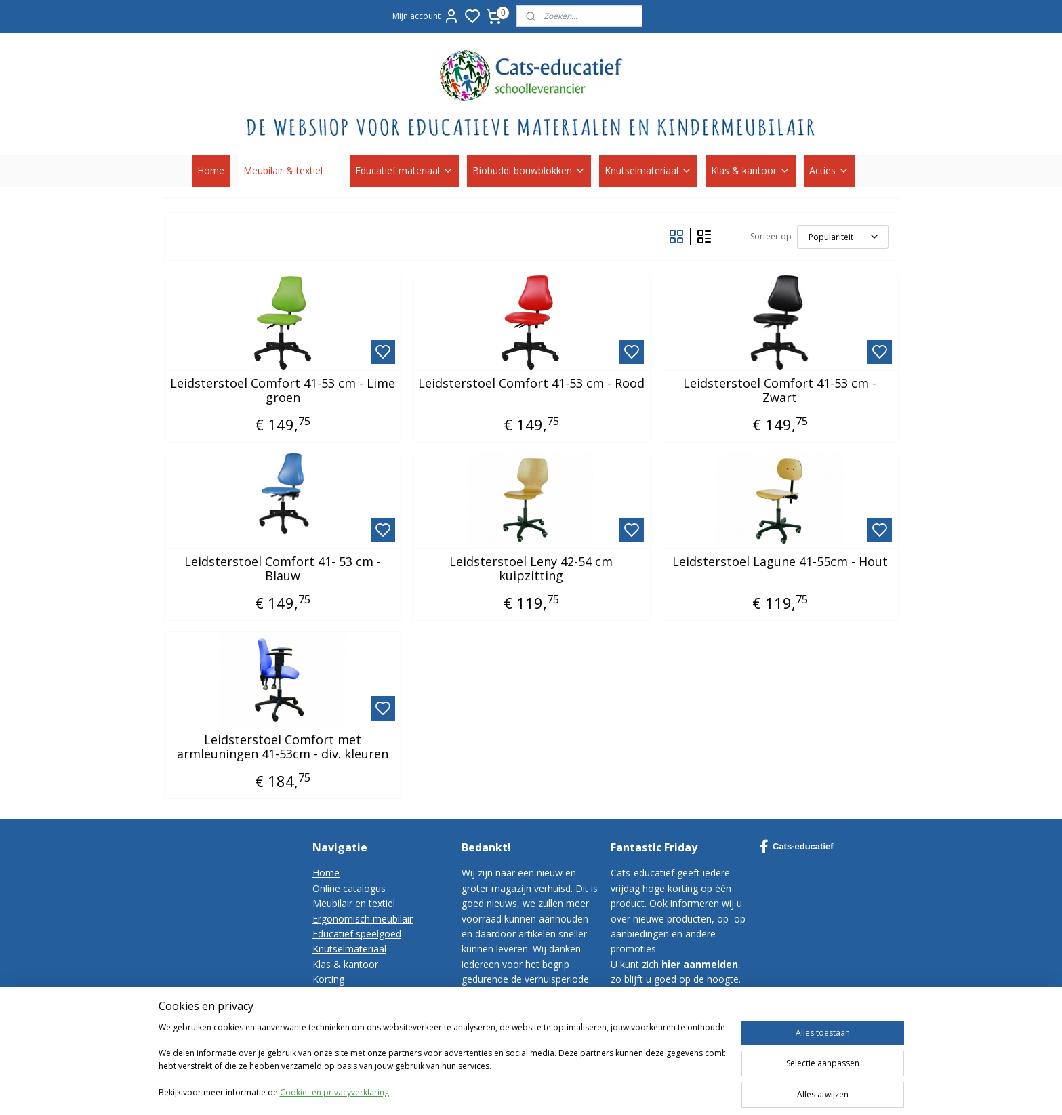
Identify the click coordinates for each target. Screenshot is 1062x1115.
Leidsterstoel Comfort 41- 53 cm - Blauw (282, 569)
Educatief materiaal (404, 170)
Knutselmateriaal (648, 170)
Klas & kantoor (750, 170)
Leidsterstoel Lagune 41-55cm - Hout (779, 561)
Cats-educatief (797, 846)
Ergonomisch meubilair (362, 918)
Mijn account (425, 16)
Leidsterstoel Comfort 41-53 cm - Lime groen (282, 390)
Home (210, 170)
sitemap (664, 1090)
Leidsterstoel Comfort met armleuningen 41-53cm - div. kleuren (282, 747)
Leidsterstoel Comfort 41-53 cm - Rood (530, 383)
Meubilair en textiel (353, 903)
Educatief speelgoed (356, 933)
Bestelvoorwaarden (355, 1009)
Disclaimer (335, 1040)
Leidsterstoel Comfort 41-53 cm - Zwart (779, 390)
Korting (328, 979)
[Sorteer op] (842, 237)
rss (693, 1090)
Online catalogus (349, 888)
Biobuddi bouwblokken (529, 170)
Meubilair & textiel (289, 170)
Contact (329, 994)
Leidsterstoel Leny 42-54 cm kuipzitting (531, 569)
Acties (829, 170)
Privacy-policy (342, 1024)
